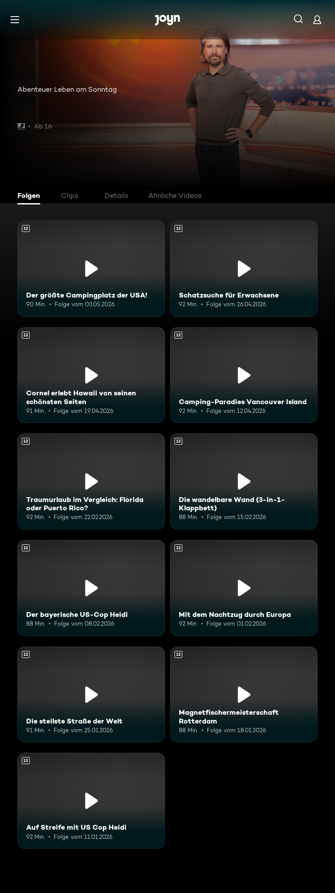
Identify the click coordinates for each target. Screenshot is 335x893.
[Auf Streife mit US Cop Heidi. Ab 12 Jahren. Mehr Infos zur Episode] (91, 801)
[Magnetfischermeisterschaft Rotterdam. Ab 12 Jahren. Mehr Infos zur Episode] (244, 695)
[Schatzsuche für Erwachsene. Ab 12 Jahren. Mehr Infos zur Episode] (244, 269)
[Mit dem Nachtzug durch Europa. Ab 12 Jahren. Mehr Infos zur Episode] (244, 588)
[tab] (31, 196)
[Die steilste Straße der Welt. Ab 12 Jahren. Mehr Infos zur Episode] (91, 695)
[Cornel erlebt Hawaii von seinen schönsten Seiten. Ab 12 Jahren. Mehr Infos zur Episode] (91, 375)
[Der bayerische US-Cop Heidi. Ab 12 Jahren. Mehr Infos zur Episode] (91, 588)
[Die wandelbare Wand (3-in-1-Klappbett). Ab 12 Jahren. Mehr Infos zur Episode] (244, 481)
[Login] (317, 19)
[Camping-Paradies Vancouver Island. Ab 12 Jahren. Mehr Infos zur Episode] (244, 375)
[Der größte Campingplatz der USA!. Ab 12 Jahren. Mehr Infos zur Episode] (91, 269)
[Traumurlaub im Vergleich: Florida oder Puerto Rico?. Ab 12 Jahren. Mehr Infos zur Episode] (91, 481)
